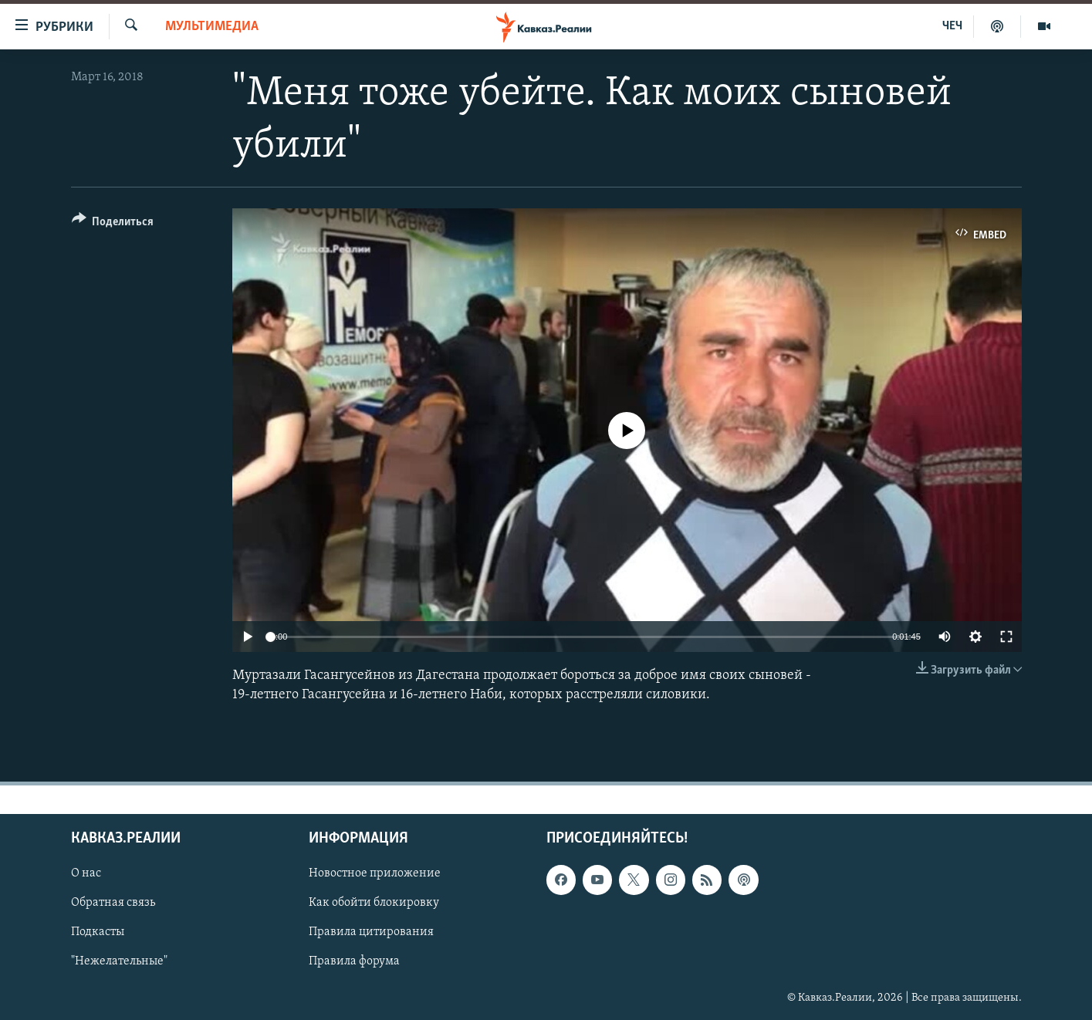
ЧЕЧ (952, 26)
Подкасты (97, 932)
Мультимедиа (212, 26)
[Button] (113, 224)
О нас (86, 873)
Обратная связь (113, 903)
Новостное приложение (375, 873)
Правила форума (354, 961)
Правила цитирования (371, 932)
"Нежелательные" (119, 961)
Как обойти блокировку (374, 903)
